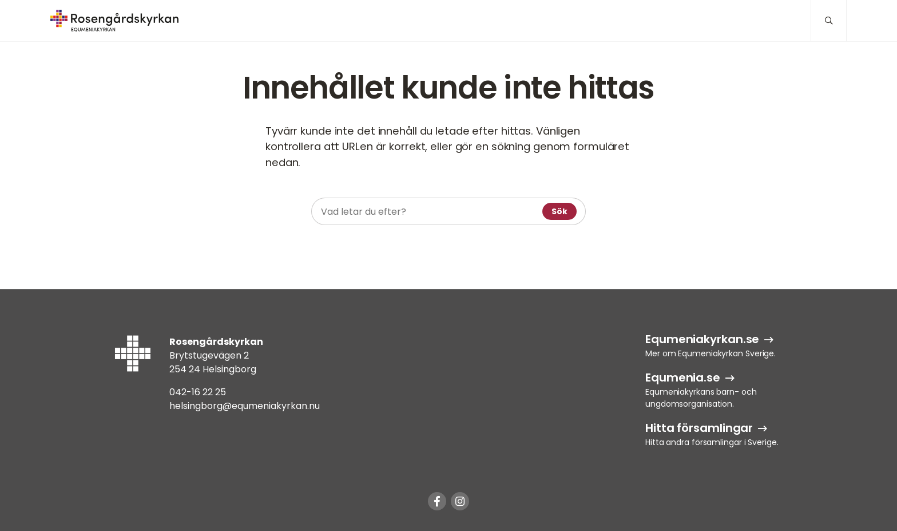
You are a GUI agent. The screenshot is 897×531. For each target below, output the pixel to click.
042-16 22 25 (197, 392)
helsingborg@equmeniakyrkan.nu (244, 405)
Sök (559, 211)
